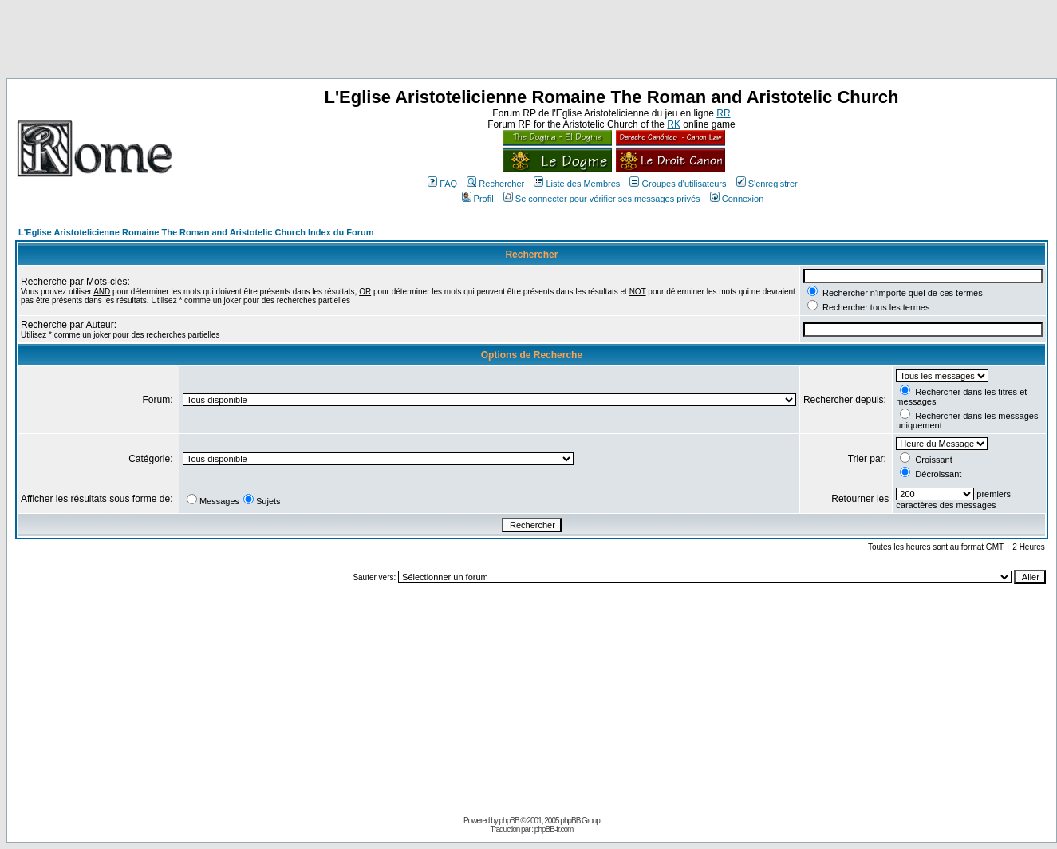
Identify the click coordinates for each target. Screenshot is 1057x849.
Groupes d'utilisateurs (677, 183)
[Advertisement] (529, 42)
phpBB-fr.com (554, 829)
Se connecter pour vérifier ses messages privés (601, 198)
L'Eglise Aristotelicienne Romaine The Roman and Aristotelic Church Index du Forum (196, 232)
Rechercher (495, 183)
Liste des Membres (577, 183)
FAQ (442, 183)
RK (673, 124)
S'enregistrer (767, 183)
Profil (478, 198)
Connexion (737, 198)
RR (723, 113)
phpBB (509, 820)
